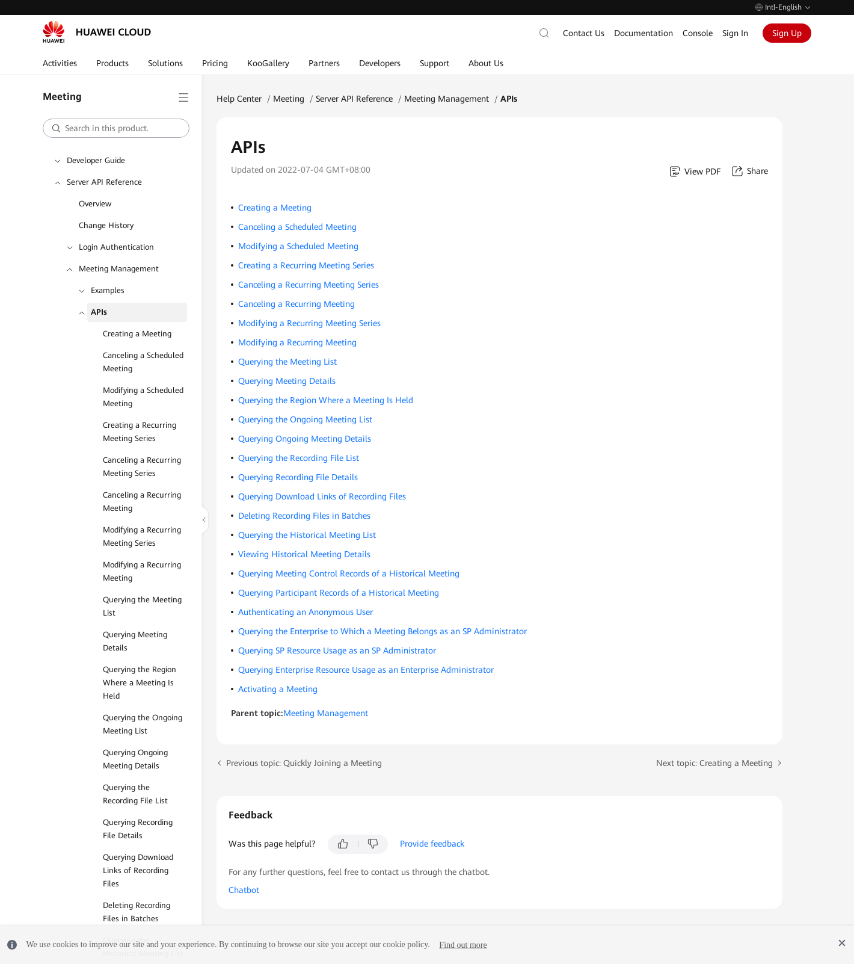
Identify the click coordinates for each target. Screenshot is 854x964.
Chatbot (244, 890)
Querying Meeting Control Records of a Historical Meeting (348, 573)
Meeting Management (119, 268)
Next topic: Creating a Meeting (714, 763)
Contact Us (583, 33)
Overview (95, 203)
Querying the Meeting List (142, 606)
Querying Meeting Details (135, 641)
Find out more (463, 944)
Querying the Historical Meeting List (307, 535)
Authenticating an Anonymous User (305, 612)
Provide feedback (432, 843)
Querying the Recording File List (135, 794)
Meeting (288, 99)
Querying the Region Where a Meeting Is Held (139, 682)
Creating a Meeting (137, 333)
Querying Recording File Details (138, 829)
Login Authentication (116, 247)
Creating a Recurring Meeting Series (139, 432)
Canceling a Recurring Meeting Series (142, 467)
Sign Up (787, 33)
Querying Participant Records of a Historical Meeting (338, 593)
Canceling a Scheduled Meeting (143, 362)
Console (698, 33)
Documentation (643, 33)
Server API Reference (104, 182)
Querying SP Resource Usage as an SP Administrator (337, 650)
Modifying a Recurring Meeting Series (142, 536)
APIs (99, 312)
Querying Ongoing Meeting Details (135, 759)
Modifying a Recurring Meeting (142, 571)
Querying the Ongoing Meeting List (142, 724)
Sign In (735, 33)
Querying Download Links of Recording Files (138, 870)
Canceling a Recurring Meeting (142, 501)
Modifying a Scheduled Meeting (143, 397)
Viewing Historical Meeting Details (304, 554)
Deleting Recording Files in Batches (136, 912)
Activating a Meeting (278, 689)
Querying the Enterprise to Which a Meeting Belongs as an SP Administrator (382, 631)
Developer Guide (96, 160)
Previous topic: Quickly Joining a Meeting (304, 763)
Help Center (239, 99)
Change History (106, 225)
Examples (107, 290)
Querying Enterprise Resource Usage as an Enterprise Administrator (366, 670)
